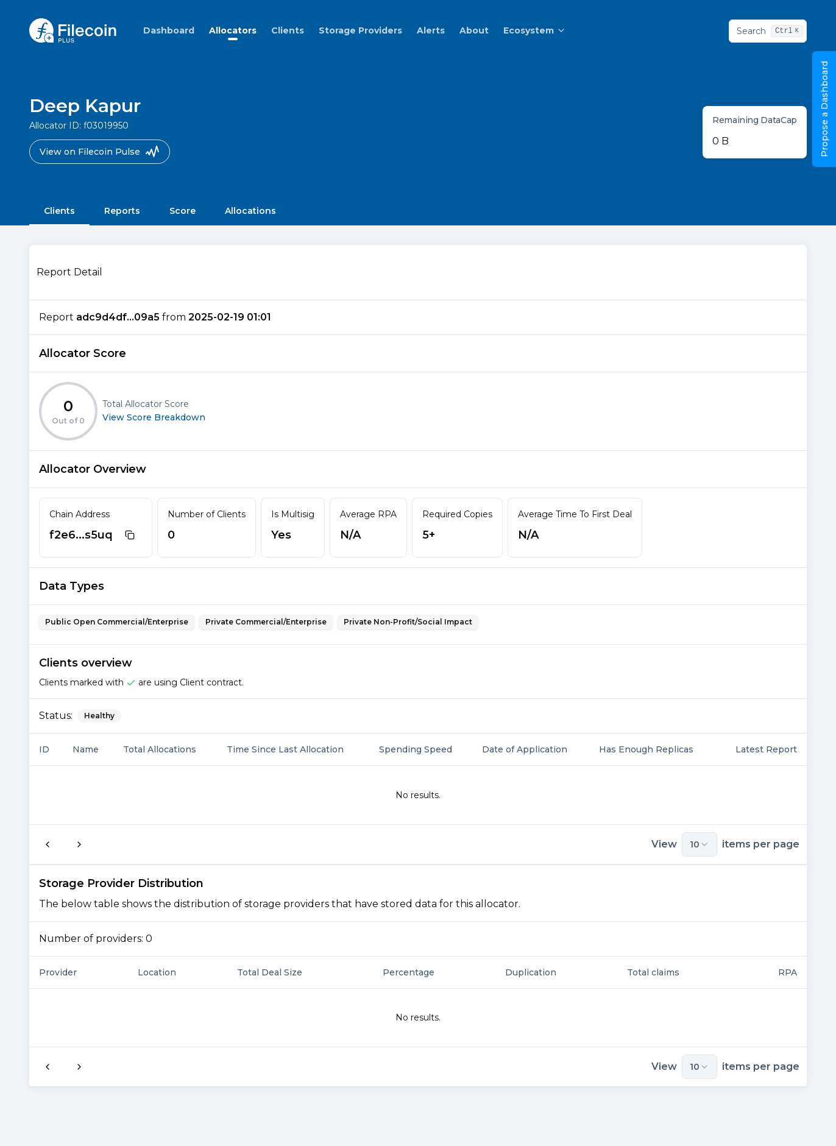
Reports (122, 210)
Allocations (250, 210)
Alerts (431, 30)
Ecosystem (534, 30)
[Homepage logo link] (72, 30)
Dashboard (168, 30)
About (474, 30)
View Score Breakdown (153, 417)
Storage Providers (360, 30)
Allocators (233, 30)
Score (182, 210)
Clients (287, 30)
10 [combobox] (699, 844)
